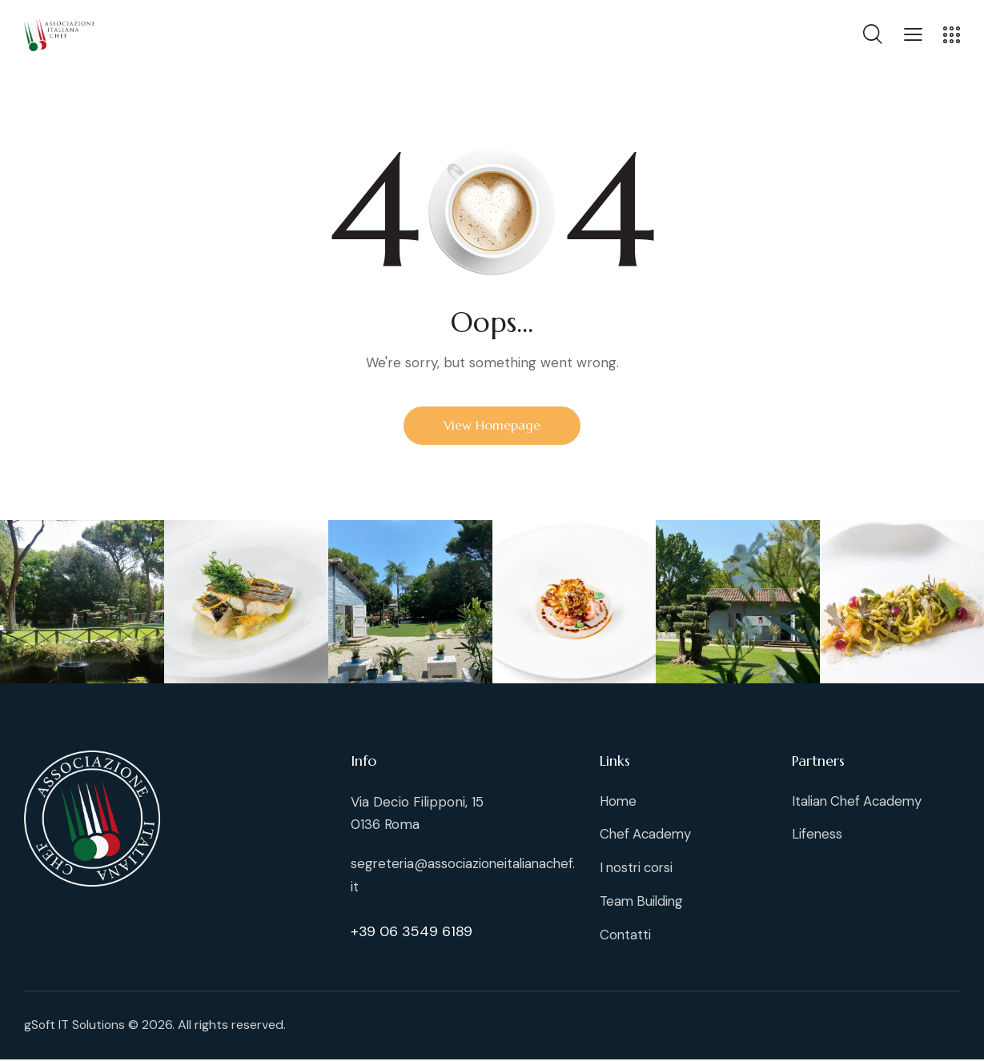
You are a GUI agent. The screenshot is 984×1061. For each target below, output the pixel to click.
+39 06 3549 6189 (411, 930)
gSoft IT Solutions (75, 1027)
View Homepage (492, 426)
